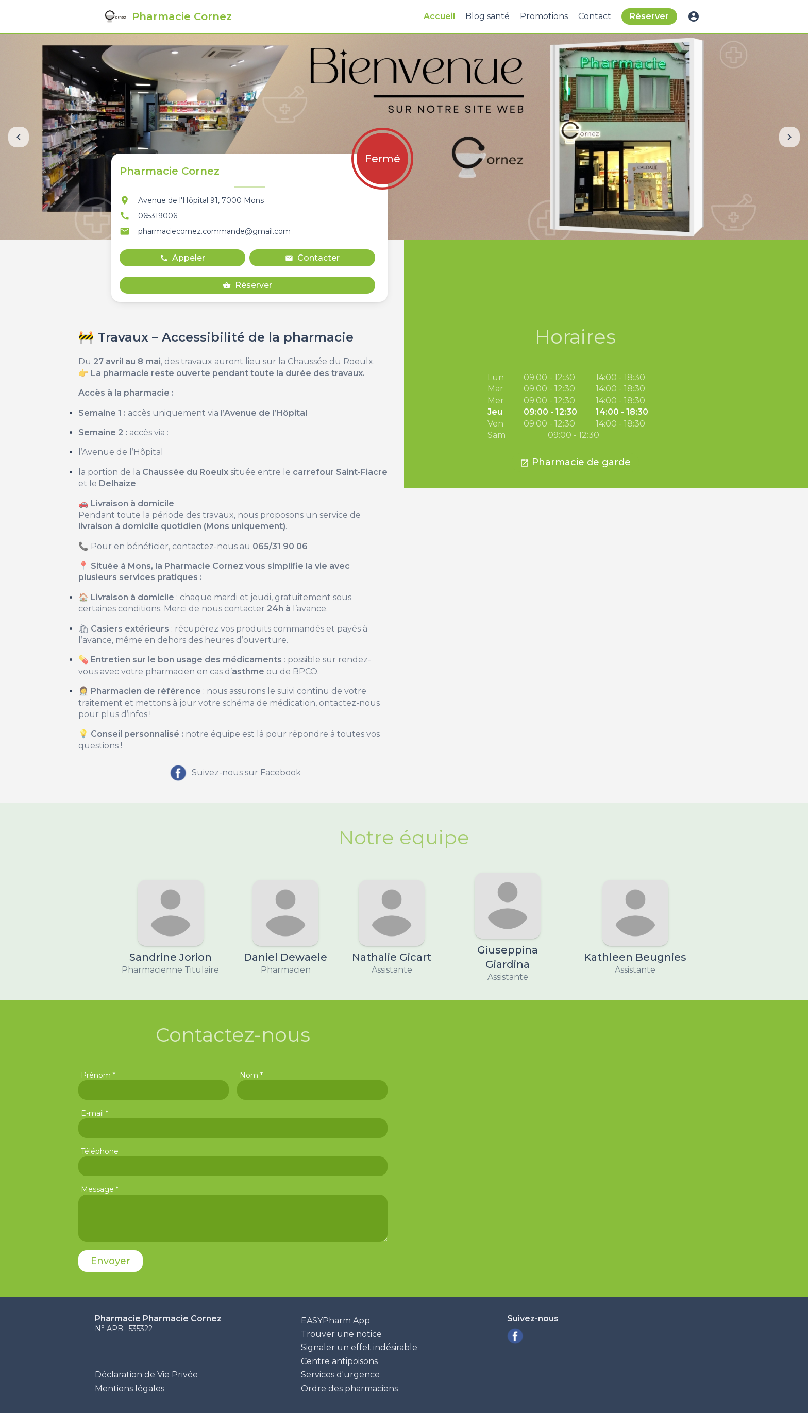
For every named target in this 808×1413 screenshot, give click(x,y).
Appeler (182, 258)
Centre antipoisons (339, 1361)
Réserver (649, 16)
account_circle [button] (693, 16)
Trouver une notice (341, 1334)
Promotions (544, 16)
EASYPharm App (335, 1320)
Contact (594, 16)
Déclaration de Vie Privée (146, 1375)
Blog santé (487, 16)
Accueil (439, 16)
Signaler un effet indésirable (359, 1347)
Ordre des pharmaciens (349, 1388)
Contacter (312, 258)
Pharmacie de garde (575, 462)
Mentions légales (129, 1388)
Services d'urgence (340, 1375)
